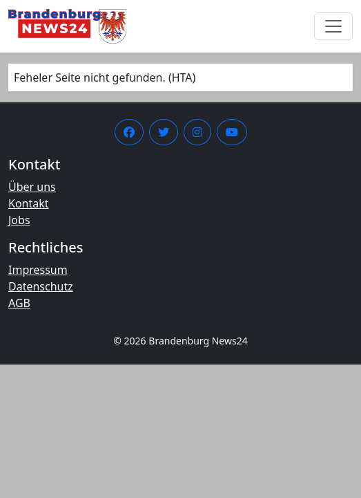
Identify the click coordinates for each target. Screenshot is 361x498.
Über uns (32, 186)
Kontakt (28, 203)
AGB (19, 303)
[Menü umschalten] (333, 26)
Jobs (19, 220)
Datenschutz (40, 286)
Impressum (38, 269)
